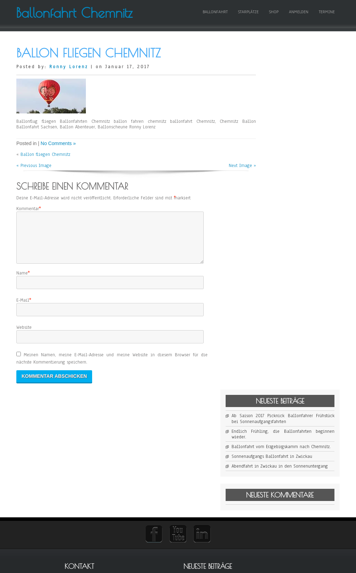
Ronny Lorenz (68, 78)
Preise (195, 476)
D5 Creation (205, 565)
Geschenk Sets (203, 495)
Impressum (200, 458)
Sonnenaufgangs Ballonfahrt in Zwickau (299, 138)
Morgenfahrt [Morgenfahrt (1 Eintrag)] (299, 486)
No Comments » (58, 155)
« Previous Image (33, 178)
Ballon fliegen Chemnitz (45, 167)
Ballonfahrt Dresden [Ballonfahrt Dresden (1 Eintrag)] (315, 474)
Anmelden (298, 20)
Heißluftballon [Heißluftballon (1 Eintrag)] (277, 486)
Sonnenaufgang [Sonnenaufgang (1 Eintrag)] (278, 491)
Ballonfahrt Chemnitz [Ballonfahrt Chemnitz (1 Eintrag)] (283, 474)
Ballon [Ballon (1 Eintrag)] (271, 469)
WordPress (253, 565)
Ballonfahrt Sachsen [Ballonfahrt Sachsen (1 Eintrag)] (281, 480)
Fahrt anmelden (205, 467)
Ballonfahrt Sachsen (209, 504)
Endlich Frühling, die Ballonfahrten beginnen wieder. (299, 107)
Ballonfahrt (214, 20)
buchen (196, 486)
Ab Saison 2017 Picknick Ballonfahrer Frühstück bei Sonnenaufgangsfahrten (299, 89)
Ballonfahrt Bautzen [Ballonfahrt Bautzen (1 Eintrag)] (311, 469)
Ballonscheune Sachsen (213, 513)
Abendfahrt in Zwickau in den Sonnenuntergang (299, 153)
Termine (326, 20)
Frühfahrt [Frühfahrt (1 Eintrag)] (305, 480)
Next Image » (229, 178)
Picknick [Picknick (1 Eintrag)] (315, 486)
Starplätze (248, 20)
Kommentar (27, 220)
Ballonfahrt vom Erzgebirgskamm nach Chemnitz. (299, 122)
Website (24, 348)
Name (22, 294)
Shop (273, 20)
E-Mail (22, 321)
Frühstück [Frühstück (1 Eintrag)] (322, 480)
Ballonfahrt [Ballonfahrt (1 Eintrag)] (285, 469)
